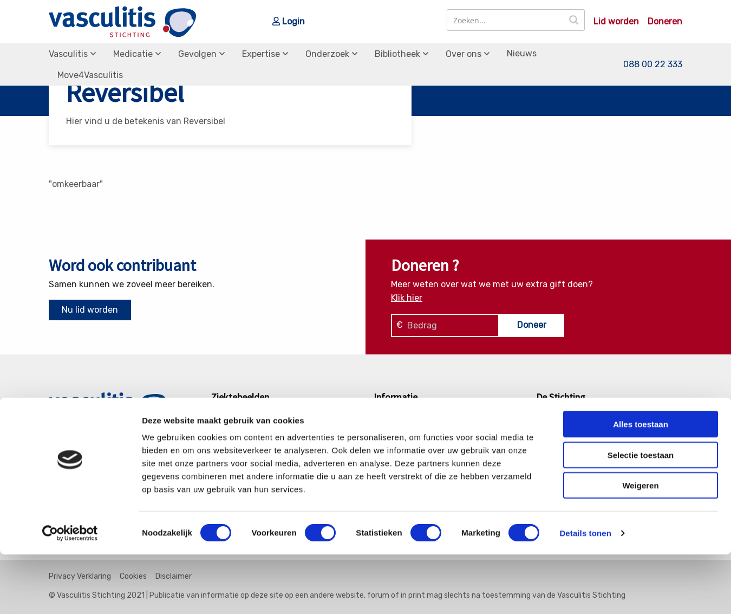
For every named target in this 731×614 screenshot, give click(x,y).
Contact (561, 417)
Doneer (531, 325)
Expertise (261, 54)
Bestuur (561, 445)
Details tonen (585, 592)
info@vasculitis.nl (134, 446)
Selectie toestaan (641, 514)
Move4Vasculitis (90, 75)
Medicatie (133, 54)
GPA (228, 431)
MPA (228, 445)
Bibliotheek (397, 54)
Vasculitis (68, 54)
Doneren (665, 21)
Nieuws (522, 53)
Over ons (463, 54)
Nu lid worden (90, 310)
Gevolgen (197, 54)
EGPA (231, 417)
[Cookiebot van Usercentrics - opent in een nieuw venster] (70, 593)
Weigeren (640, 545)
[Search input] (506, 20)
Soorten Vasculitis (419, 417)
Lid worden (616, 21)
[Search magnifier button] (574, 20)
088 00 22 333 (652, 64)
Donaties (563, 431)
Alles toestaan (640, 483)
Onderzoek (327, 54)
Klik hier (406, 298)
